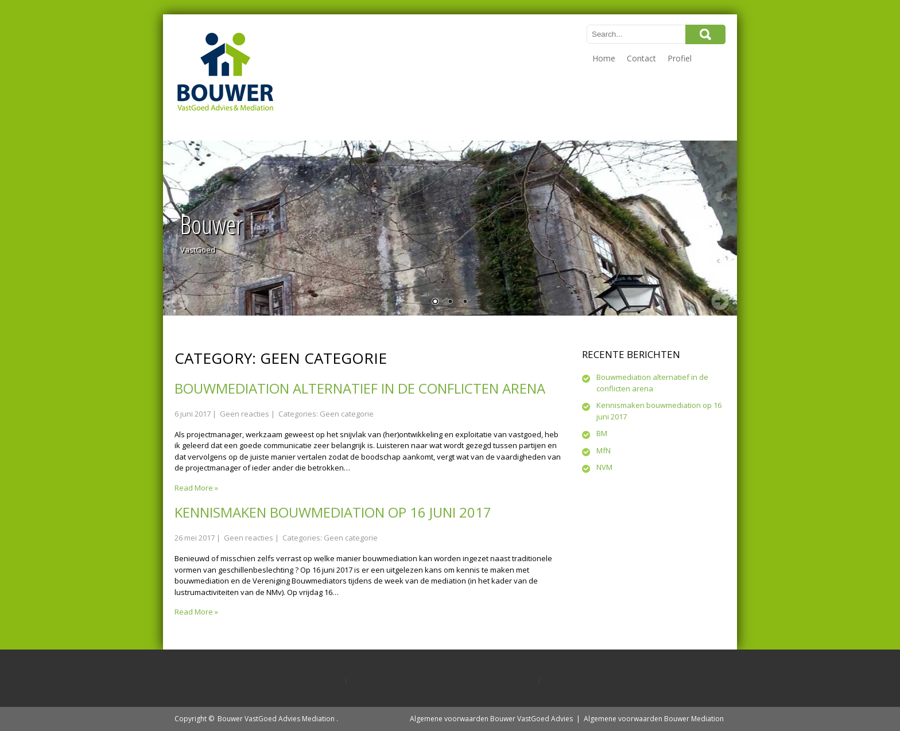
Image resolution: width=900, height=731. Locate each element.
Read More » (196, 488)
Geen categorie (347, 414)
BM (601, 433)
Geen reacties (244, 414)
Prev (180, 301)
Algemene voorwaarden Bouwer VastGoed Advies (491, 719)
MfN (603, 450)
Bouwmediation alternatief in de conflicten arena (359, 388)
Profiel (680, 58)
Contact (641, 58)
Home (603, 58)
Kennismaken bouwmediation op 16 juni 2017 (332, 512)
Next (719, 301)
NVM (604, 467)
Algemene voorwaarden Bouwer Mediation (654, 719)
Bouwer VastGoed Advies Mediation (276, 719)
